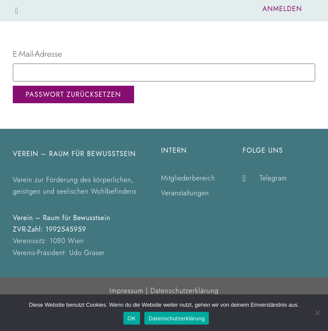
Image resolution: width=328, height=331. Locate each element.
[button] (16, 10)
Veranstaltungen (185, 193)
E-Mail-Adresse (37, 54)
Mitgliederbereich (188, 178)
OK (132, 318)
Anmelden (282, 9)
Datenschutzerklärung (184, 291)
